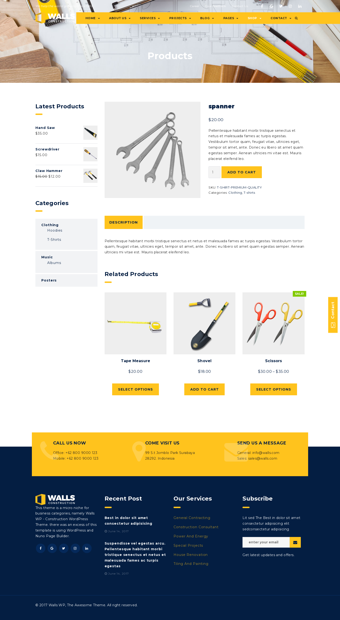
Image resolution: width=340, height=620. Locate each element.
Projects (180, 18)
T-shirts (249, 192)
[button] (296, 18)
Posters (49, 280)
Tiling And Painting (191, 564)
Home (92, 18)
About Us (120, 18)
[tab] (124, 222)
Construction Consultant (196, 527)
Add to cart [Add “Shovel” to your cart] (204, 389)
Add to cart (241, 172)
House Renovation (191, 555)
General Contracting (192, 518)
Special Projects (188, 545)
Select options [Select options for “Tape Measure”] (135, 389)
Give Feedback (215, 6)
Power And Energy (191, 536)
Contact (281, 18)
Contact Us (240, 6)
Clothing (235, 192)
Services (150, 18)
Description (123, 222)
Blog (207, 18)
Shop (254, 18)
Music (47, 257)
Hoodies (54, 230)
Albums (54, 263)
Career (195, 6)
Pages (230, 18)
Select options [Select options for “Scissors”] (273, 389)
